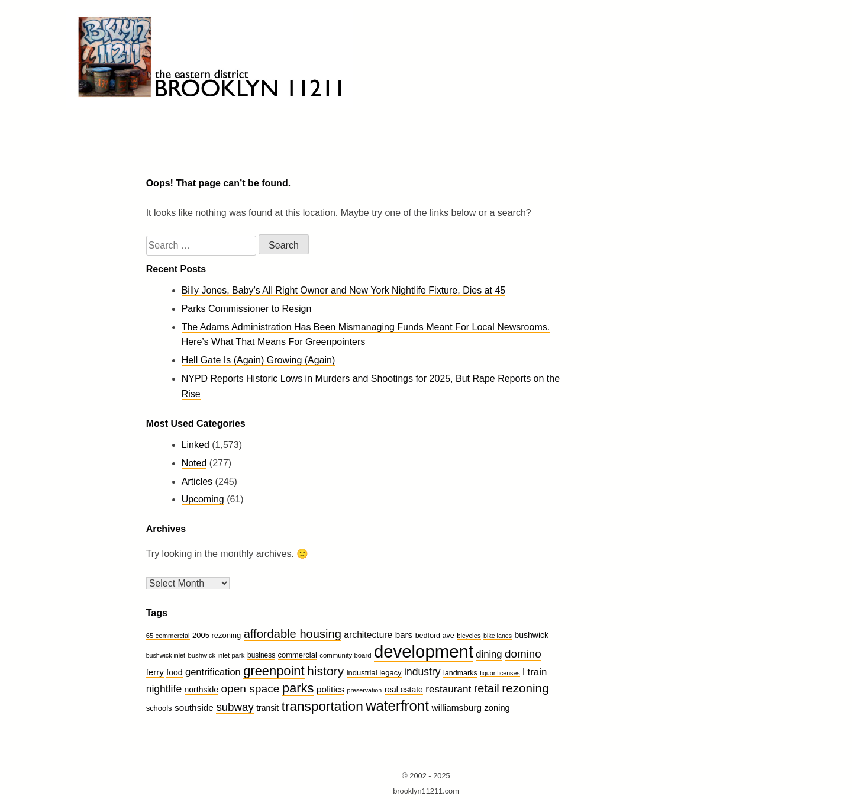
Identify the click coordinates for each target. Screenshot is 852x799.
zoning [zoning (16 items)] (497, 708)
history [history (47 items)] (325, 671)
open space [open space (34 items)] (250, 688)
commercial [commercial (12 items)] (297, 654)
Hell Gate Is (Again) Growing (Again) (258, 360)
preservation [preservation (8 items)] (364, 690)
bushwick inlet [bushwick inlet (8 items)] (165, 655)
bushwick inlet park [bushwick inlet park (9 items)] (216, 655)
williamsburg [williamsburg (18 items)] (456, 708)
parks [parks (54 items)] (298, 688)
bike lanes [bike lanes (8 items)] (497, 635)
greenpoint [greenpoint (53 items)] (273, 670)
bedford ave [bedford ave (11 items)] (434, 636)
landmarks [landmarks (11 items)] (460, 673)
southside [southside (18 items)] (194, 708)
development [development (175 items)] (423, 651)
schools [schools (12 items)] (159, 708)
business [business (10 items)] (261, 655)
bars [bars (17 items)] (403, 635)
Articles (197, 481)
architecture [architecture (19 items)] (368, 635)
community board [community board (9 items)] (345, 655)
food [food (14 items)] (174, 672)
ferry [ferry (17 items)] (155, 672)
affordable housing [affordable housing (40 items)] (292, 633)
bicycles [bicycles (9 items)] (468, 635)
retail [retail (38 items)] (486, 688)
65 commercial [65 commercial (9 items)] (168, 635)
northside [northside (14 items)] (201, 689)
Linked (195, 445)
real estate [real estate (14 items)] (404, 689)
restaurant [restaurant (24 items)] (448, 689)
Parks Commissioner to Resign (247, 309)
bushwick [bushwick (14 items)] (531, 635)
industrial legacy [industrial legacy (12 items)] (374, 672)
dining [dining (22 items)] (489, 654)
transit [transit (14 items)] (267, 708)
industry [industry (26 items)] (422, 672)
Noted (194, 463)
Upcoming (203, 499)
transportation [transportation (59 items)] (322, 706)
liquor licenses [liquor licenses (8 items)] (500, 672)
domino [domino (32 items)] (523, 653)
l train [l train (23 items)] (534, 672)
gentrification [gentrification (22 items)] (213, 672)
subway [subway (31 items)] (234, 707)
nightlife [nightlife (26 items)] (164, 689)
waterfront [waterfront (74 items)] (397, 706)
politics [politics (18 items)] (330, 689)
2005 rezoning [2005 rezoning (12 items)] (216, 635)
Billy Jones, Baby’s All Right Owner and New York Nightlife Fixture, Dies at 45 (344, 290)
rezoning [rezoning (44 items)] (525, 688)
